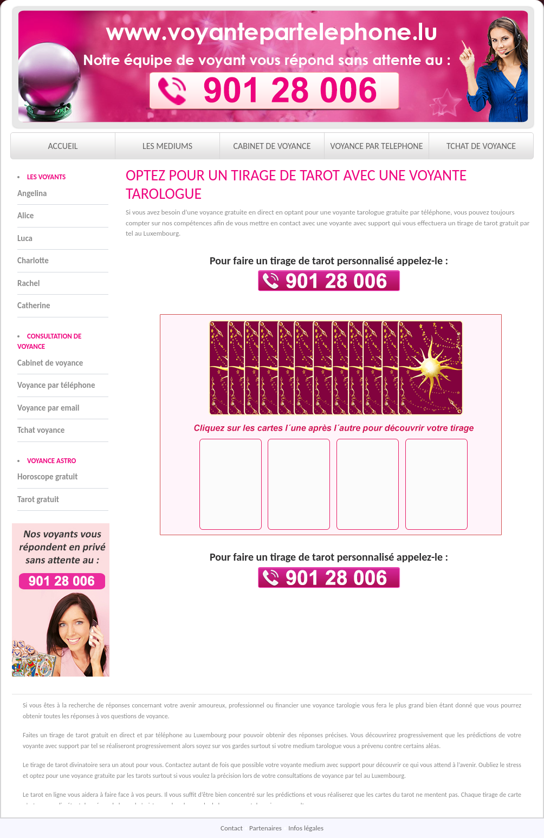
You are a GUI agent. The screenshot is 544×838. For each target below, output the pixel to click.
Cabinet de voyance (50, 363)
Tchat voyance (40, 430)
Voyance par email (48, 408)
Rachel (28, 283)
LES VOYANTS (46, 177)
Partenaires (266, 828)
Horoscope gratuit (47, 477)
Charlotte (33, 260)
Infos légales (305, 828)
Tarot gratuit (38, 499)
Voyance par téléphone (56, 385)
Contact (232, 828)
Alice (25, 215)
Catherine (33, 305)
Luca (25, 238)
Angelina (32, 193)
